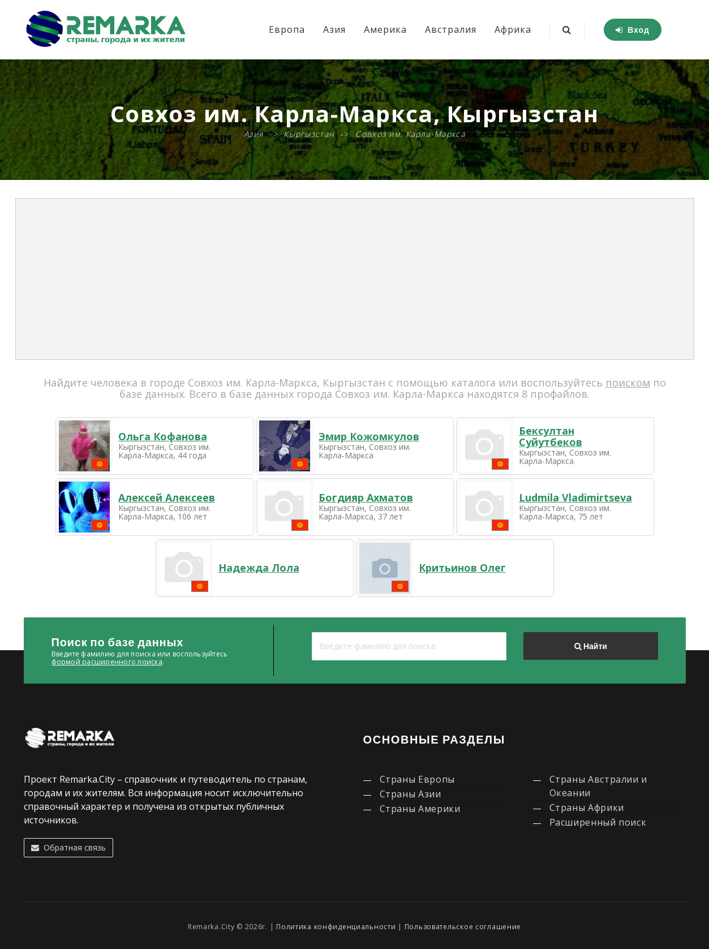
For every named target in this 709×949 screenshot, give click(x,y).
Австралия (450, 29)
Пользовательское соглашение (463, 926)
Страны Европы (417, 779)
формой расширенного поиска (106, 662)
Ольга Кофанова (162, 436)
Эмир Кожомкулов (369, 436)
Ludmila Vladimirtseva (575, 497)
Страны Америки (420, 808)
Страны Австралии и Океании (598, 786)
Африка (513, 29)
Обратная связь (68, 847)
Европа (287, 29)
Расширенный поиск (598, 822)
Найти (590, 646)
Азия (334, 29)
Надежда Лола (258, 567)
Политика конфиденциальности (336, 926)
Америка (385, 29)
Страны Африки (586, 807)
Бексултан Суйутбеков (550, 436)
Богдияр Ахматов (366, 497)
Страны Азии (410, 794)
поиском (627, 382)
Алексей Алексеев (166, 497)
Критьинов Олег (462, 567)
